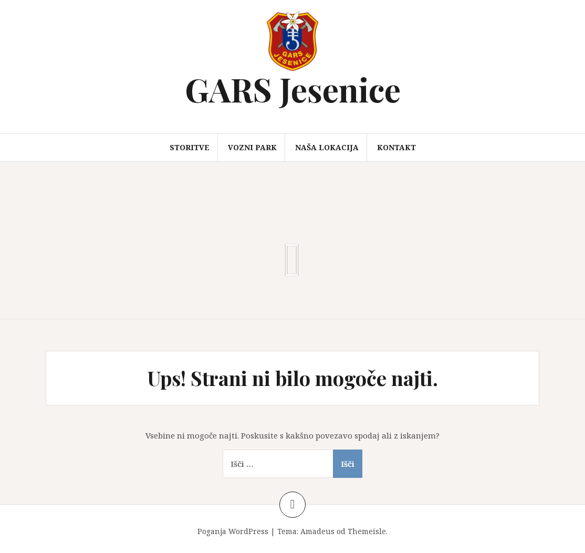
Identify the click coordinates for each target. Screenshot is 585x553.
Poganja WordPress (232, 531)
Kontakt (396, 147)
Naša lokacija (327, 147)
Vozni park (252, 147)
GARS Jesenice (293, 89)
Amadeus (317, 531)
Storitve (190, 147)
